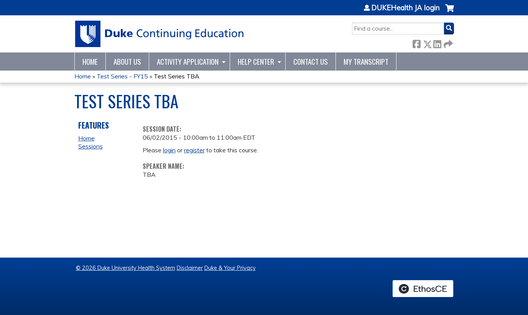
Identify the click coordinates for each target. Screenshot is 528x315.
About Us (127, 61)
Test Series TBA (176, 76)
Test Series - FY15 (122, 76)
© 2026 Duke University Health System (125, 267)
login (169, 150)
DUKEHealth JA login (405, 8)
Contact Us (310, 61)
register (194, 150)
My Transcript (366, 61)
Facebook (416, 42)
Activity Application (188, 61)
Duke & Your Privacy (230, 267)
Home (90, 61)
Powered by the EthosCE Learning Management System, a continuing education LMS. (423, 288)
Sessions (90, 146)
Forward (447, 42)
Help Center (256, 61)
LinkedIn (437, 42)
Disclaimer (190, 267)
